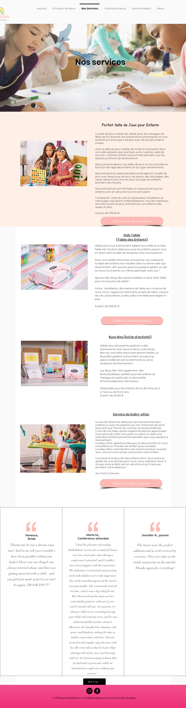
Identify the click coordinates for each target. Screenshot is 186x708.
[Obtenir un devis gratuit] (132, 221)
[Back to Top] (94, 681)
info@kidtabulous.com (97, 697)
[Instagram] (89, 691)
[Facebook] (97, 691)
